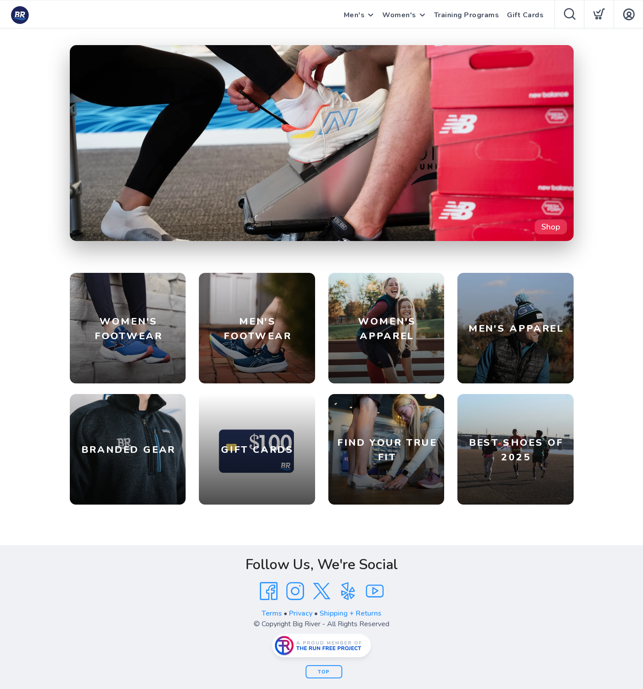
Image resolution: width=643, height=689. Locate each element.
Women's (399, 15)
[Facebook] (268, 591)
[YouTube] (374, 591)
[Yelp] (348, 591)
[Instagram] (295, 591)
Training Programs (466, 15)
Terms (272, 613)
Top (324, 672)
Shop (550, 227)
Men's (354, 15)
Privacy (300, 613)
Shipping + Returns (350, 613)
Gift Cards (525, 15)
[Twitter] (321, 591)
